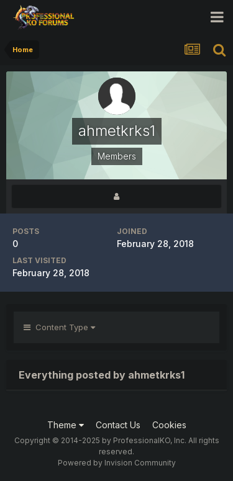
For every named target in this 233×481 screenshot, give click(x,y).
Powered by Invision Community (117, 462)
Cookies (169, 425)
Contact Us (118, 425)
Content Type (59, 327)
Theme (65, 425)
